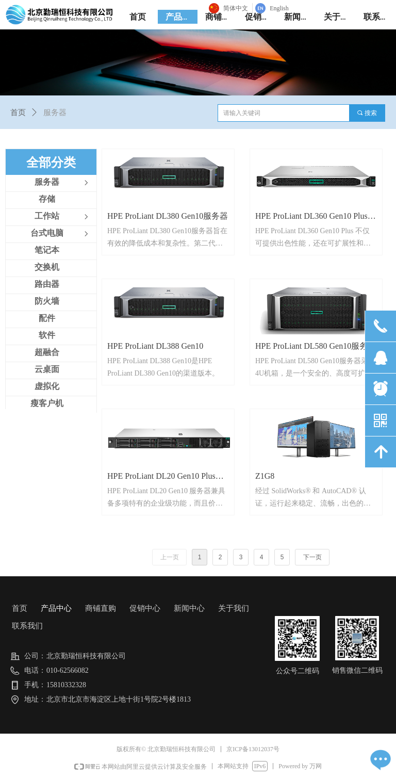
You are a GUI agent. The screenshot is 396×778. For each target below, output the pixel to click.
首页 (18, 112)
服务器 (55, 112)
